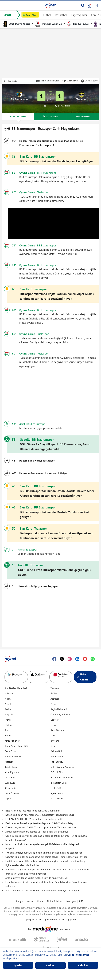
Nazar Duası (56, 798)
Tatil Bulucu (56, 761)
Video (8, 735)
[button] (4, 6)
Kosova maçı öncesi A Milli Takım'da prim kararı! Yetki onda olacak (40, 827)
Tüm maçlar (12, 81)
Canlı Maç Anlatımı (60, 714)
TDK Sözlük (56, 788)
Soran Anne (56, 756)
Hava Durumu (12, 793)
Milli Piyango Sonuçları (62, 767)
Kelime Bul (56, 751)
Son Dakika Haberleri (16, 688)
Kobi (52, 735)
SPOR (7, 15)
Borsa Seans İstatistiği (16, 746)
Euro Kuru (10, 782)
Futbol (47, 15)
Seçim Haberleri (58, 709)
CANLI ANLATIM (18, 116)
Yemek (8, 704)
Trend (8, 719)
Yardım (30, 901)
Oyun (53, 746)
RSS (81, 901)
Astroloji (55, 698)
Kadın (8, 709)
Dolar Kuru (10, 777)
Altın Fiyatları (12, 772)
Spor (7, 730)
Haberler (9, 693)
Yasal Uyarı (71, 901)
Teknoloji (55, 688)
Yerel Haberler (12, 740)
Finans (8, 698)
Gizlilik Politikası (54, 901)
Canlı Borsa (11, 751)
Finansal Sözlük (13, 756)
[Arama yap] (82, 5)
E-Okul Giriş (56, 772)
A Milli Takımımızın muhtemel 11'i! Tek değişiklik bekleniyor (37, 831)
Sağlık (53, 693)
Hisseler (9, 761)
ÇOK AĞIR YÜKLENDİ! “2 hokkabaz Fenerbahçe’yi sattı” (34, 819)
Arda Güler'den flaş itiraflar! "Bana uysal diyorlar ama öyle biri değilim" (43, 890)
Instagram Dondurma (61, 777)
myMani (54, 740)
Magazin (9, 714)
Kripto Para (11, 767)
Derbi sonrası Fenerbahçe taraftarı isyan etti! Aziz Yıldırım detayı (39, 823)
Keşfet (8, 798)
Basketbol (61, 15)
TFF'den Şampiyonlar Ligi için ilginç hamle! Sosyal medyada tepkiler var (43, 852)
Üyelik (40, 901)
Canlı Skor (31, 15)
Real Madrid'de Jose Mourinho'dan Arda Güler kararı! (33, 810)
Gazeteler (55, 719)
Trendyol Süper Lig (48, 23)
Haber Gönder (82, 677)
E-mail (53, 725)
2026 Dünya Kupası (16, 23)
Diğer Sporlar (79, 15)
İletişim (19, 901)
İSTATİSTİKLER (50, 116)
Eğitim (8, 725)
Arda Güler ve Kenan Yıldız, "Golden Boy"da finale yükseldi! (36, 877)
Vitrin (53, 704)
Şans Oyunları (57, 730)
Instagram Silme (59, 782)
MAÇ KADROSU (83, 116)
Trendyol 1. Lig (78, 23)
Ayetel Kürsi (56, 793)
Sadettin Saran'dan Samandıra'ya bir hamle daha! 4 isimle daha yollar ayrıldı (46, 856)
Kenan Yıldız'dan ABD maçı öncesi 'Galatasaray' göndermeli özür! (39, 814)
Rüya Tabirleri (12, 788)
